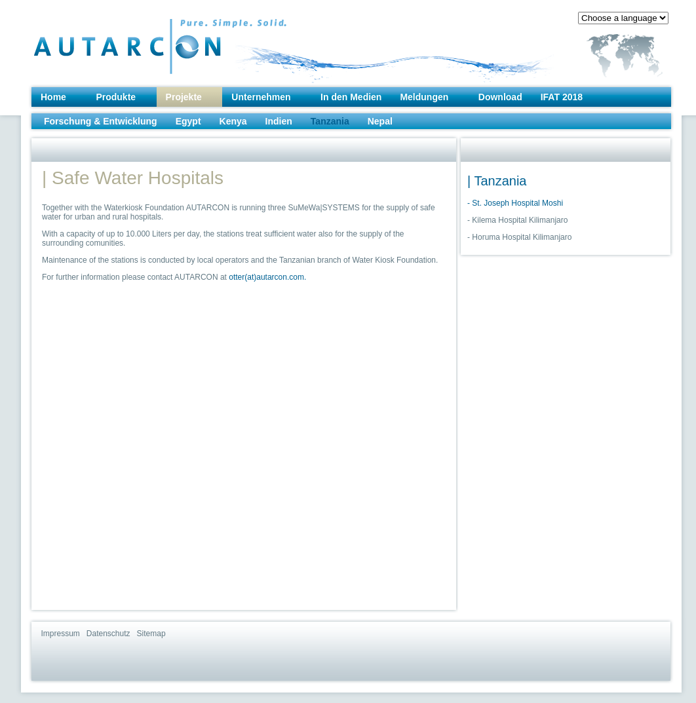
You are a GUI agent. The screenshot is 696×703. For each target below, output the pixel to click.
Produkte (116, 97)
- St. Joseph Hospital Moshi (515, 203)
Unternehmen (260, 97)
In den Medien (350, 97)
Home (53, 97)
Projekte (184, 97)
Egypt (188, 121)
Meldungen (424, 97)
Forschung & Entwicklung (100, 121)
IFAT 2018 (562, 97)
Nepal (380, 121)
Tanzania (330, 121)
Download (500, 97)
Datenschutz (108, 633)
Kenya (233, 121)
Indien (278, 121)
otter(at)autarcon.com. (267, 277)
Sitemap (151, 633)
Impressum (60, 633)
